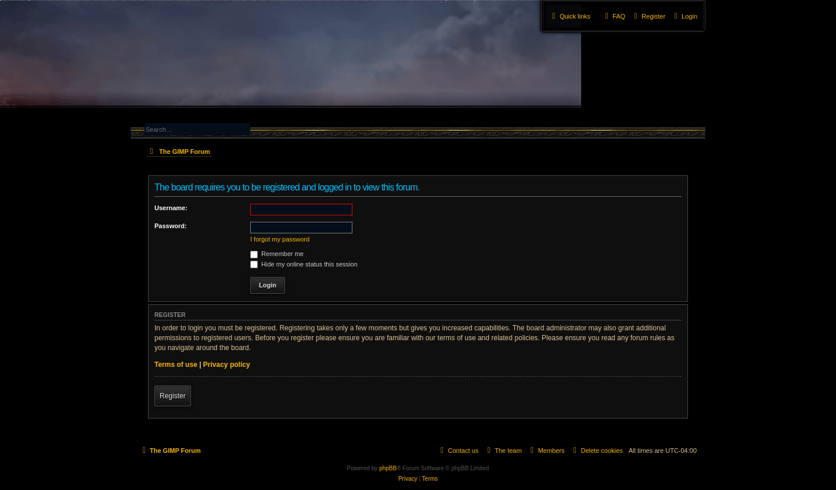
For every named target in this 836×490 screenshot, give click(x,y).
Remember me (277, 253)
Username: (171, 207)
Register (173, 396)
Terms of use (175, 365)
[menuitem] (684, 16)
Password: (170, 225)
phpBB (388, 468)
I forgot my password (279, 239)
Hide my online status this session (304, 264)
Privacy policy (226, 365)
